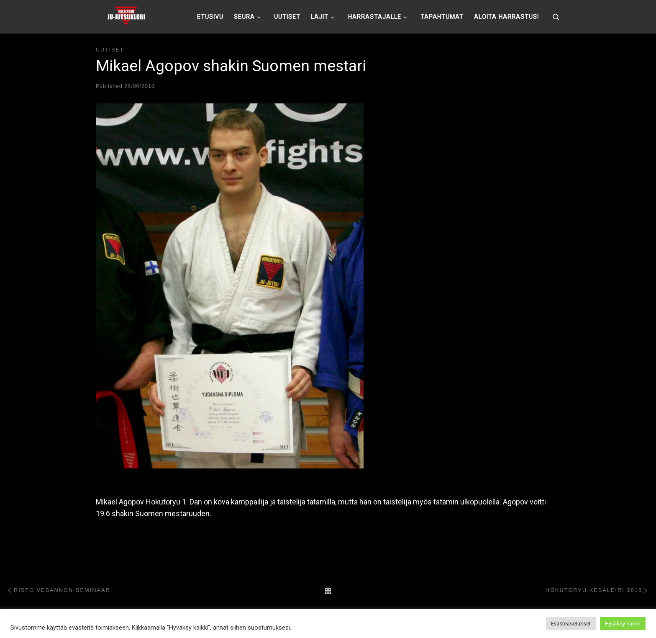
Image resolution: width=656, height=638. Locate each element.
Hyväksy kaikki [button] (623, 623)
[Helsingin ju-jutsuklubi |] (126, 15)
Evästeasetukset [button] (571, 623)
